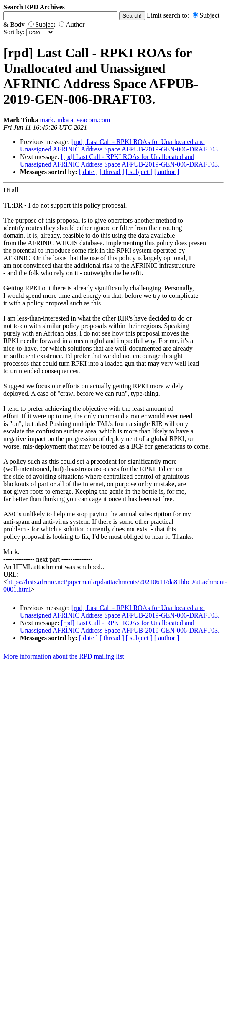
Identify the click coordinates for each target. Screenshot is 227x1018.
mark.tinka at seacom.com (75, 119)
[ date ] (88, 171)
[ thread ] (111, 171)
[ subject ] (139, 171)
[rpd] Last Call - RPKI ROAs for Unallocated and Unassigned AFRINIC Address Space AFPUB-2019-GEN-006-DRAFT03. (119, 145)
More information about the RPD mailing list (63, 656)
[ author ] (166, 171)
